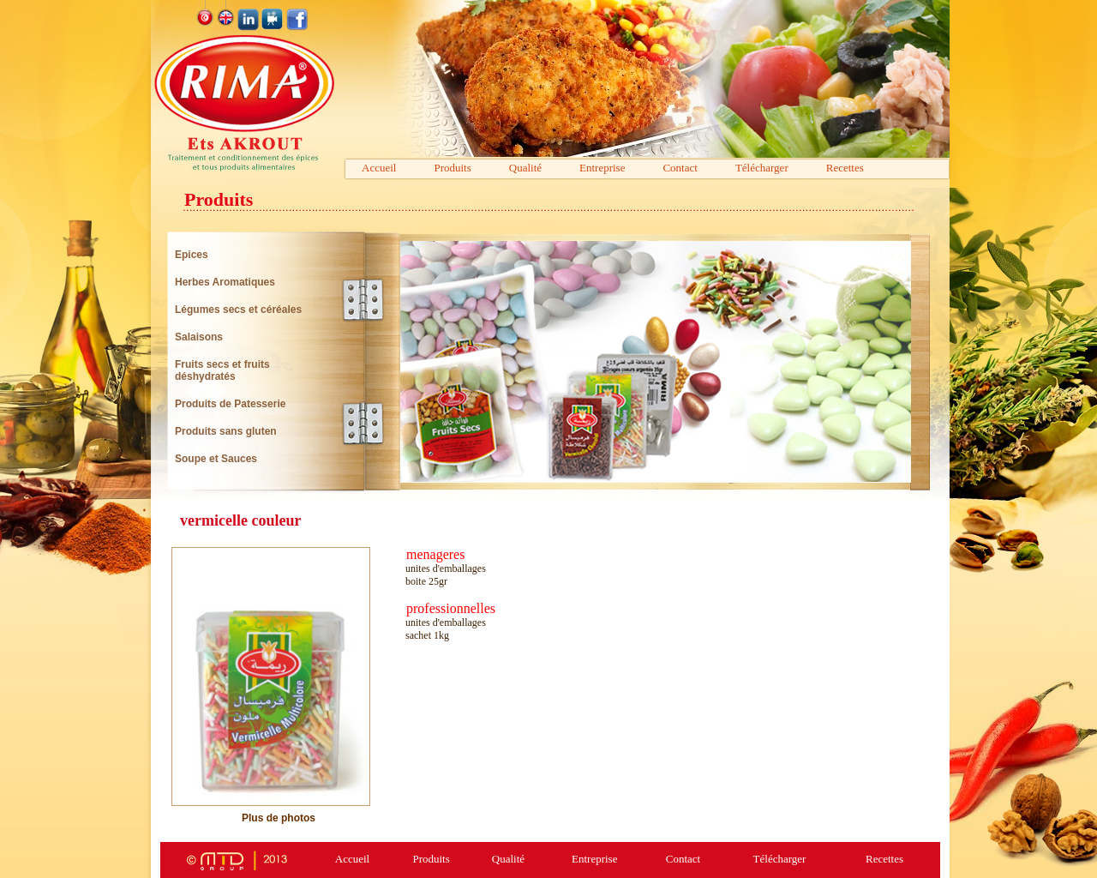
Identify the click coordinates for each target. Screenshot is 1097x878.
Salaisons (199, 337)
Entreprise (602, 167)
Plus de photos (278, 818)
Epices (191, 255)
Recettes (845, 167)
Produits (452, 167)
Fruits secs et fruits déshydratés (222, 370)
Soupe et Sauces (216, 459)
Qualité (525, 167)
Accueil (379, 167)
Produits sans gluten (226, 431)
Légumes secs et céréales (238, 310)
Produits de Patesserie (230, 404)
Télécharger (761, 167)
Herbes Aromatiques (225, 282)
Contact (679, 167)
